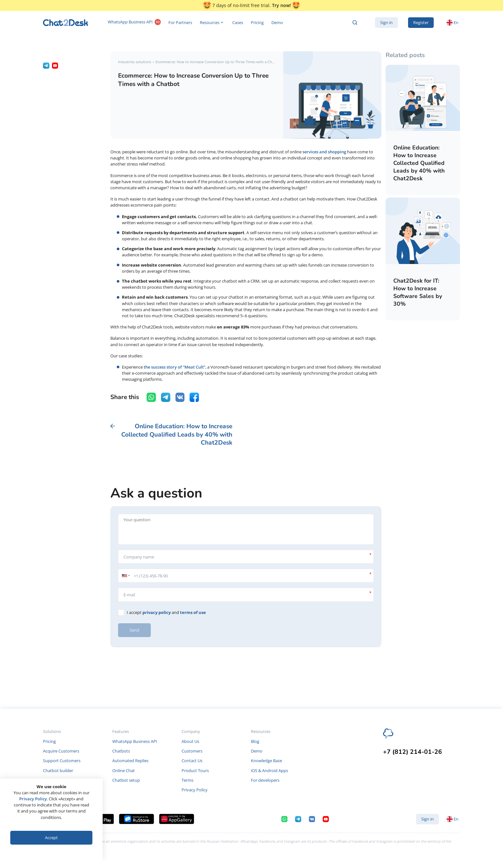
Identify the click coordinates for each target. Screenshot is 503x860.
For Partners (180, 23)
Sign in (386, 22)
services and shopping (324, 152)
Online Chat (123, 770)
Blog (255, 741)
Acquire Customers (61, 751)
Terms (187, 780)
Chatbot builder (58, 770)
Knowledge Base (266, 760)
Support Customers (62, 760)
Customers (192, 751)
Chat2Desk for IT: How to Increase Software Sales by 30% (417, 292)
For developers (265, 780)
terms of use (193, 612)
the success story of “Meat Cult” (174, 367)
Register (421, 22)
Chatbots (121, 751)
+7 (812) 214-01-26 (412, 752)
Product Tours (195, 770)
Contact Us (192, 760)
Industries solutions (134, 61)
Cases (237, 23)
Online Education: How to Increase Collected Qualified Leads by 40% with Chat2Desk (419, 163)
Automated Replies (130, 760)
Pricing (257, 23)
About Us (190, 741)
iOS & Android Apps (269, 770)
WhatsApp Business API (134, 22)
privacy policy (156, 612)
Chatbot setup (126, 780)
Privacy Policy (195, 790)
